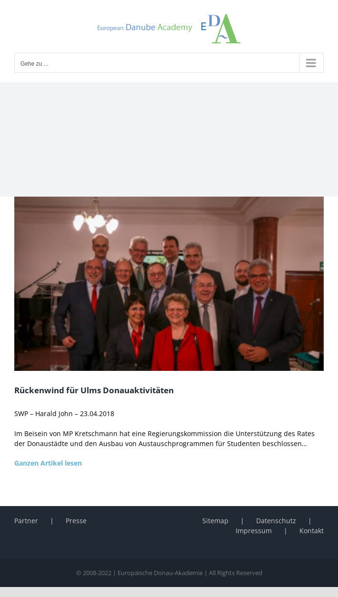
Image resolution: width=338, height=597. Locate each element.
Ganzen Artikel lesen (48, 463)
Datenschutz (276, 520)
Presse (76, 520)
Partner (26, 520)
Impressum (254, 530)
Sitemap (215, 520)
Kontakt (311, 530)
